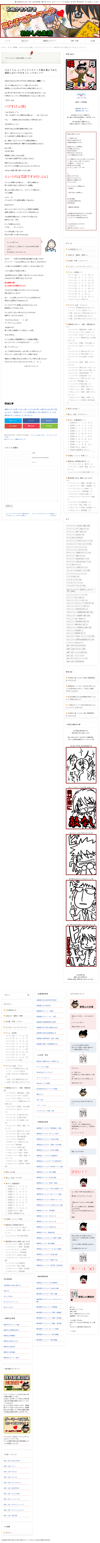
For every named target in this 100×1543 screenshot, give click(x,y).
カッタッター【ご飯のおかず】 (80, 351)
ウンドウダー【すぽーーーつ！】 (80, 335)
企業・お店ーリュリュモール (12, 1482)
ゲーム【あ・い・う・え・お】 (80, 275)
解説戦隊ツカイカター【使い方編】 (47, 1294)
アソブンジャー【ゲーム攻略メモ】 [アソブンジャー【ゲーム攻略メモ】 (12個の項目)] (77, 528)
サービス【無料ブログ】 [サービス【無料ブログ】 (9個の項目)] (73, 564)
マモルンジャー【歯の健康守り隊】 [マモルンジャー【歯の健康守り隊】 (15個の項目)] (77, 621)
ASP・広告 (39, 1100)
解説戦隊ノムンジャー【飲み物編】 (47, 1340)
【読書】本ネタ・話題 (77, 447)
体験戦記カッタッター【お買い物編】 (47, 1150)
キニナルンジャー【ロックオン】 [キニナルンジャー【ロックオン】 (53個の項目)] (79, 544)
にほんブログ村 (81, 98)
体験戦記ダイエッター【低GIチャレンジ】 (49, 1199)
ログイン (9, 1532)
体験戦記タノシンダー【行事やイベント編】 (49, 1166)
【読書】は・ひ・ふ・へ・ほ (79, 436)
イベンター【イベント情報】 (79, 488)
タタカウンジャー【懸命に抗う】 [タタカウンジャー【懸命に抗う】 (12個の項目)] (77, 567)
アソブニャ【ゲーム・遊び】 (79, 464)
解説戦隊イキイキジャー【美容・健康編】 (49, 1312)
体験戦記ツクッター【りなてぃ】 (46, 1216)
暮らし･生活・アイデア (76, 414)
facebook (81, 2)
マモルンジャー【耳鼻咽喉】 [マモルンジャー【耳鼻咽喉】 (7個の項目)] (74, 630)
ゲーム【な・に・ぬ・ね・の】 (80, 285)
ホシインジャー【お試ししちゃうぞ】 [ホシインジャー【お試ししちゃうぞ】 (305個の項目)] (80, 590)
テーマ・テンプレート (43, 1078)
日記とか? (24, 41)
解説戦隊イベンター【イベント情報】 (47, 1329)
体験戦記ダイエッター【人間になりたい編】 (49, 1205)
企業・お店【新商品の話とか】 (80, 316)
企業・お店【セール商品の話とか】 (81, 313)
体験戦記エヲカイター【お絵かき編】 (47, 1139)
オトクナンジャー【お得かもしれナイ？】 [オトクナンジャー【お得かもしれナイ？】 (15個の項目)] (79, 540)
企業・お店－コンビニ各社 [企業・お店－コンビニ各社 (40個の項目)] (76, 652)
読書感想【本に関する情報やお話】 (47, 1027)
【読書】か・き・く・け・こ (79, 425)
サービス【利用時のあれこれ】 (80, 308)
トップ (7, 41)
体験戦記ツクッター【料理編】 (45, 1210)
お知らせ (6, 1291)
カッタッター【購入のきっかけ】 (80, 367)
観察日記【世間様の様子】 (77, 461)
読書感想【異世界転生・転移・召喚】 (47, 1038)
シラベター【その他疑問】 (78, 502)
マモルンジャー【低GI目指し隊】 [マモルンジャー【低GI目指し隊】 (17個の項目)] (77, 609)
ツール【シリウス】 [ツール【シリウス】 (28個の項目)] (73, 579)
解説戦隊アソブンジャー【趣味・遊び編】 (49, 1323)
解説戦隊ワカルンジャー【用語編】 (47, 1307)
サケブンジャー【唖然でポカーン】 (16, 439)
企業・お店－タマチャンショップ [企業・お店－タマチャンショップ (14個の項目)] (77, 658)
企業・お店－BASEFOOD (11, 1488)
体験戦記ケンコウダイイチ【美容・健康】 (49, 1238)
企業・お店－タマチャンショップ (14, 1504)
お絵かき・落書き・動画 (76, 255)
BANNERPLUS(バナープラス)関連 (46, 1089)
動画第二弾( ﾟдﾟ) (82, 111)
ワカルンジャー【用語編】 (78, 510)
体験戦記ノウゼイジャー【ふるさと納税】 (49, 1249)
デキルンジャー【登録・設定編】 (80, 507)
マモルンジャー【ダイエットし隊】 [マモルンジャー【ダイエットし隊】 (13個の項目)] (77, 606)
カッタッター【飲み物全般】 (79, 373)
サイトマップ (57, 2)
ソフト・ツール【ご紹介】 (78, 310)
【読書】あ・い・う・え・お (79, 422)
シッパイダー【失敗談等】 (78, 376)
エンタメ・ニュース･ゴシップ (78, 266)
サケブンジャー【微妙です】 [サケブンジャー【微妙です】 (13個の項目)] (75, 555)
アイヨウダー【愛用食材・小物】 (80, 329)
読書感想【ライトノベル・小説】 (46, 1016)
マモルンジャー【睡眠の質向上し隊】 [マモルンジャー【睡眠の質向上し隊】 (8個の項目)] (76, 624)
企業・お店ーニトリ (10, 1466)
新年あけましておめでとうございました (18, 415)
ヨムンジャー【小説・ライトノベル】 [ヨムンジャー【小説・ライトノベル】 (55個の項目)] (80, 636)
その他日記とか (73, 249)
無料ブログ (39, 1094)
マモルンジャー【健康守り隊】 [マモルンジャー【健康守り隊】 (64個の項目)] (78, 615)
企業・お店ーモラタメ (10, 1471)
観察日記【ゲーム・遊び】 (12, 1357)
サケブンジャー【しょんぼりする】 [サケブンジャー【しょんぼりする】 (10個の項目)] (76, 549)
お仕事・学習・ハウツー (76, 261)
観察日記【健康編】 (10, 1335)
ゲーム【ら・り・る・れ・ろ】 (80, 296)
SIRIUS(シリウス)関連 (43, 1083)
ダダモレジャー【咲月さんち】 (80, 378)
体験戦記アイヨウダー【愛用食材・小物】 (49, 1128)
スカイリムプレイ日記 (77, 299)
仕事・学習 (74, 41)
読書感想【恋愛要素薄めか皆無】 (46, 1022)
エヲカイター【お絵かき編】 (79, 494)
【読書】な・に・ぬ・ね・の (79, 433)
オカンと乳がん (8, 1296)
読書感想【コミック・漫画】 (45, 1011)
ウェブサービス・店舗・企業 (45, 1111)
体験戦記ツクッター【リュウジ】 (46, 1221)
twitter (74, 2)
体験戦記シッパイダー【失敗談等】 (47, 1155)
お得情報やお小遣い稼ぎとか (12, 1285)
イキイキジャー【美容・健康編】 (80, 486)
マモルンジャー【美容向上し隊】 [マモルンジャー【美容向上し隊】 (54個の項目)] (79, 627)
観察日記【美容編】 (10, 1352)
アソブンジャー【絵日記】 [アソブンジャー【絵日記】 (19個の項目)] (75, 534)
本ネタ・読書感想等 (75, 420)
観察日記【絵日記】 (10, 1346)
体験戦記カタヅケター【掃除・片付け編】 (49, 1144)
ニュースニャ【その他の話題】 (80, 472)
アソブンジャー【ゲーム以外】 (80, 332)
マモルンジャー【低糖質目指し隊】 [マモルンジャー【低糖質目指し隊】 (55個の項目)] (80, 612)
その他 (92, 41)
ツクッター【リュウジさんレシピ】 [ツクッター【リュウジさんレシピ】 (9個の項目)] (76, 573)
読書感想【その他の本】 (43, 1005)
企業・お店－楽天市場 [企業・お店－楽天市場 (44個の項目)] (75, 661)
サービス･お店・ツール (76, 305)
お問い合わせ (47, 2)
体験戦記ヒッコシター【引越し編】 (47, 1254)
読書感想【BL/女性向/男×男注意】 (46, 1000)
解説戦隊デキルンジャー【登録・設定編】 (49, 1318)
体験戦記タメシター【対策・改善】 (47, 1183)
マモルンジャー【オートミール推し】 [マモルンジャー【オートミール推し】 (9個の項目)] (76, 600)
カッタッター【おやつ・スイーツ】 (81, 346)
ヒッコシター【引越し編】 (78, 384)
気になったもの (8, 1307)
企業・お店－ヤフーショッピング (14, 1510)
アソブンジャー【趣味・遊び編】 (80, 483)
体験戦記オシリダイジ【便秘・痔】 (47, 1260)
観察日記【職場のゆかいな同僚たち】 (47, 1061)
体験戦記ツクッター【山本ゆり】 (46, 1227)
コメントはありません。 (39, 435)
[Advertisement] (31, 383)
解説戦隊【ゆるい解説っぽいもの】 (80, 478)
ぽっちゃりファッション (11, 1302)
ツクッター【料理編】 (77, 381)
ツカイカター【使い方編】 (78, 505)
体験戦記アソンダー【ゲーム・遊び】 (47, 1133)
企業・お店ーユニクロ (10, 1477)
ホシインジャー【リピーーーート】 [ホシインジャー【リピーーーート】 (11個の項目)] (76, 594)
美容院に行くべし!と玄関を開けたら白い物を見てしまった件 (35, 412)
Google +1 (90, 2)
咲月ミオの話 (72, 409)
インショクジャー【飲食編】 (79, 491)
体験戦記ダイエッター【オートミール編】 (49, 1194)
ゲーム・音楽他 (73, 272)
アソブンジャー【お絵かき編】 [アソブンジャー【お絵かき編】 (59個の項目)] (78, 526)
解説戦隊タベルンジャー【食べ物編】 (47, 1334)
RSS (97, 2)
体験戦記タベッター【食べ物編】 (46, 1172)
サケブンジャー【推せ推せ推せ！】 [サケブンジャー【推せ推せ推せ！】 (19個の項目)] (77, 558)
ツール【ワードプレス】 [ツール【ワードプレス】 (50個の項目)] (76, 586)
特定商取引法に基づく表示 (24, 2)
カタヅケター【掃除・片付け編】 (80, 343)
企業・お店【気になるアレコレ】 (80, 318)
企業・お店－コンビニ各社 (12, 1493)
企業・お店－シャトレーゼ (12, 1499)
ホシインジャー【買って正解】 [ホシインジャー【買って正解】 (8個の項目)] (75, 597)
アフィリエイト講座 (42, 1067)
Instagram (67, 2)
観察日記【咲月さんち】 (11, 1341)
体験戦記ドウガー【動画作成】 (45, 1232)
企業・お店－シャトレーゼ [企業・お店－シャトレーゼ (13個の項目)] (75, 655)
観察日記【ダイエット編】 (12, 1324)
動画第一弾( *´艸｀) (82, 108)
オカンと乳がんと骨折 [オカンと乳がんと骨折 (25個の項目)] (74, 537)
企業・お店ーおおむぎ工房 (12, 1460)
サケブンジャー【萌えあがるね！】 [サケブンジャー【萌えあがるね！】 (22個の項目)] (78, 561)
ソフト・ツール (41, 1105)
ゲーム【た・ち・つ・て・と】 (80, 283)
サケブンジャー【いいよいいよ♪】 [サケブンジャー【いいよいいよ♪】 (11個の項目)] (76, 547)
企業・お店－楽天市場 (10, 1515)
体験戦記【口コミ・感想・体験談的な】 (82, 324)
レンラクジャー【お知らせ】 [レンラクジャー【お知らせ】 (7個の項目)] (74, 642)
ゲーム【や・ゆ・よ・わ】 (78, 294)
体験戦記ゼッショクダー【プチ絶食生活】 (49, 1161)
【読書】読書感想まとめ (77, 450)
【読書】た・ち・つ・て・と (79, 431)
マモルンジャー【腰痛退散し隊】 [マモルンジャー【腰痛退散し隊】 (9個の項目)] (75, 633)
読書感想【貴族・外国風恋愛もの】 (47, 1044)
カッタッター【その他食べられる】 (81, 356)
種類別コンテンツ (49, 41)
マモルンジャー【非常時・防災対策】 (82, 400)
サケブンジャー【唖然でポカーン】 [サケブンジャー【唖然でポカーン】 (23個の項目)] (78, 552)
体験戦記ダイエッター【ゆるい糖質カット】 (49, 1188)
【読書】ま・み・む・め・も (79, 439)
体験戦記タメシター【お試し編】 (46, 1177)
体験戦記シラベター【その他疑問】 (47, 1283)
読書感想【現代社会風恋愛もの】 (46, 1033)
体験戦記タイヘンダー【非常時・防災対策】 (49, 1265)
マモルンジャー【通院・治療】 (80, 397)
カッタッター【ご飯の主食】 (79, 354)
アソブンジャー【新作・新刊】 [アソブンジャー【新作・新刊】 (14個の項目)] (76, 531)
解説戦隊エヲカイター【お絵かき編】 (47, 1288)
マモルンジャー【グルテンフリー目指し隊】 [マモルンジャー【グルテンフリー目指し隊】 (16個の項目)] (80, 603)
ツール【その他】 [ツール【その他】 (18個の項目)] (72, 576)
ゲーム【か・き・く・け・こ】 (80, 277)
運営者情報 (37, 2)
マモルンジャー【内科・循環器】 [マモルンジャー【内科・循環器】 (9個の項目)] (75, 618)
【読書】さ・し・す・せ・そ (79, 428)
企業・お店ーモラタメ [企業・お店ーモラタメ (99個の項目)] (76, 649)
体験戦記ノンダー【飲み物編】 (45, 1243)
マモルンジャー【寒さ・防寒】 (80, 389)
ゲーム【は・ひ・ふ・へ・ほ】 (80, 288)
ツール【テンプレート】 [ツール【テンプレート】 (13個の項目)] (74, 582)
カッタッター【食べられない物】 (80, 370)
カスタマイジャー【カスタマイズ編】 (82, 496)
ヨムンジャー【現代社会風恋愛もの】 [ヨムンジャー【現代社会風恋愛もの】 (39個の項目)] (80, 639)
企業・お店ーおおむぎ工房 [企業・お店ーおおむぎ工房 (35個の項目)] (75, 645)
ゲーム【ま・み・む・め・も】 (80, 291)
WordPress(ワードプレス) (44, 1072)
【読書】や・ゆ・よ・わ (77, 442)
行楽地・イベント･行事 (76, 455)
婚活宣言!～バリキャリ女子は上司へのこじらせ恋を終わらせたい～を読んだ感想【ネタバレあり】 (81, 688)
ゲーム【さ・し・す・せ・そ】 (80, 280)
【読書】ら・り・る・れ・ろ (79, 444)
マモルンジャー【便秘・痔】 (79, 386)
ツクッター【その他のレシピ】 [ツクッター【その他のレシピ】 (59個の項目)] (78, 570)
